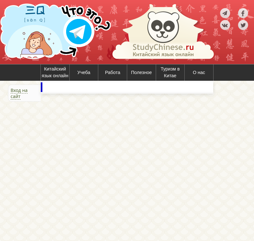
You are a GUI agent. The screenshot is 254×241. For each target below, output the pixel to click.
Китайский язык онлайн (55, 72)
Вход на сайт (19, 93)
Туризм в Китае (170, 72)
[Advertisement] (38, 170)
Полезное (141, 72)
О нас (199, 72)
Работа (112, 72)
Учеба (83, 72)
